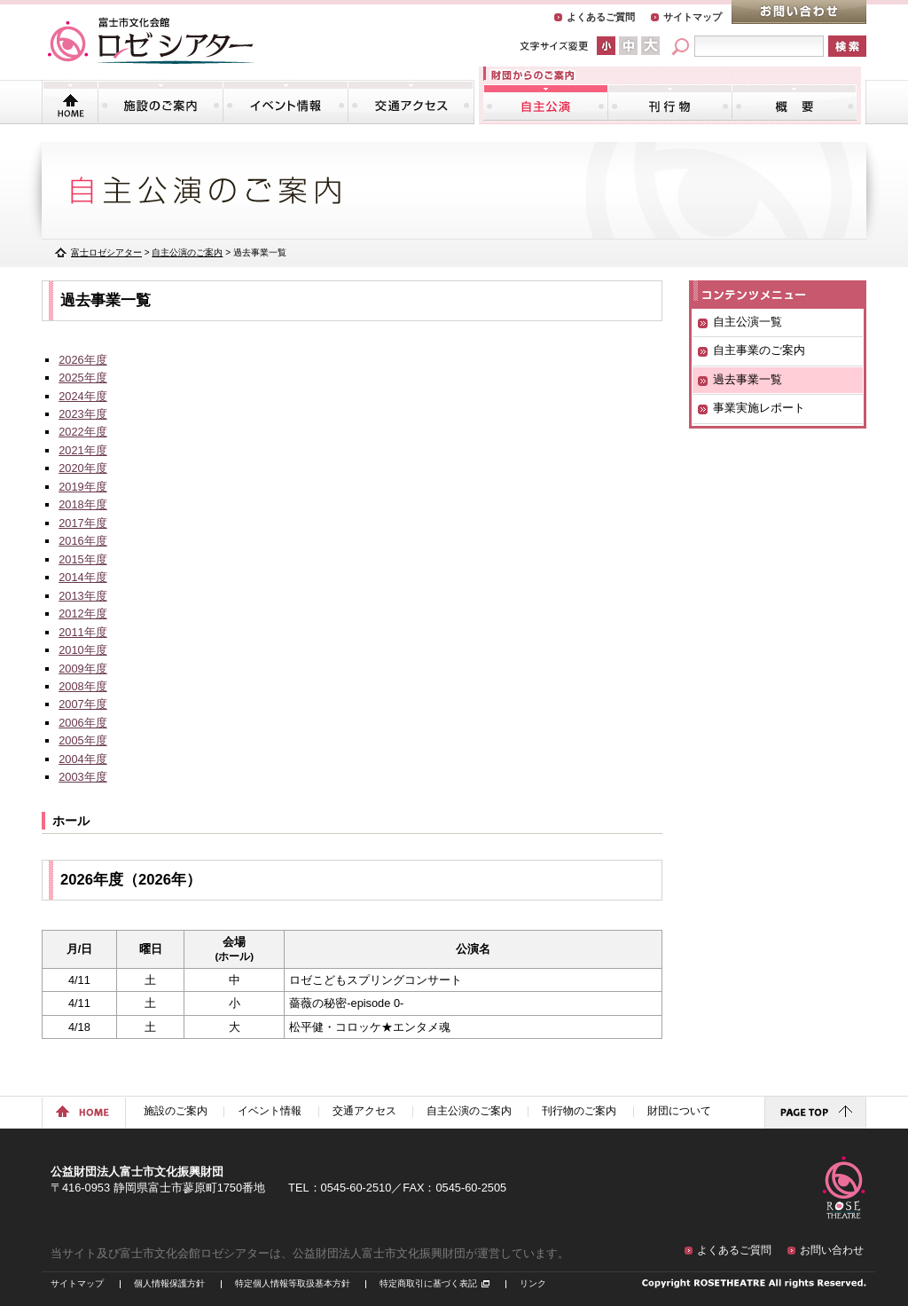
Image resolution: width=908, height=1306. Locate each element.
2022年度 (82, 431)
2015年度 (82, 559)
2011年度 (82, 632)
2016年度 (82, 540)
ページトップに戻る (815, 1113)
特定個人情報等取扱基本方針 (292, 1283)
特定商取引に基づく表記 (428, 1283)
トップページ (70, 102)
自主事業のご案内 (759, 350)
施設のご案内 (160, 102)
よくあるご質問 (601, 17)
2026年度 (82, 359)
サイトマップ (692, 17)
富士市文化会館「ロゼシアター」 (150, 40)
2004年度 (82, 759)
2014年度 (82, 577)
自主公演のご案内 (545, 102)
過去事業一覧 (747, 379)
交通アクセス (410, 102)
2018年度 (82, 504)
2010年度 (82, 650)
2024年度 (82, 396)
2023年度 (82, 414)
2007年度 (82, 704)
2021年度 (82, 450)
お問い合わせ (799, 12)
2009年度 (82, 668)
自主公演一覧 (747, 321)
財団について (794, 102)
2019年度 (82, 486)
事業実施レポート (759, 407)
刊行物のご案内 (670, 102)
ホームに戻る (84, 1113)
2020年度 (82, 468)
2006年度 (82, 722)
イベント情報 (285, 102)
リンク (533, 1283)
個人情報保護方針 (169, 1283)
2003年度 (82, 776)
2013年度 (82, 595)
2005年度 (82, 740)
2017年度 (82, 523)
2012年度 (82, 613)
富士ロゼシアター (106, 252)
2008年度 (82, 686)
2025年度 (82, 377)
